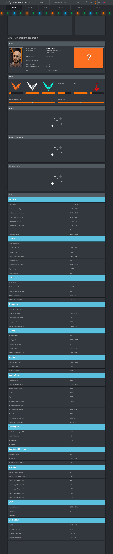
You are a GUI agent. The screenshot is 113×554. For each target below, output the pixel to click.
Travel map (97, 7)
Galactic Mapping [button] (59, 2)
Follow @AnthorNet (45, 552)
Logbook (61, 7)
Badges (30, 7)
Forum (84, 552)
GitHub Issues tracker (68, 552)
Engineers (86, 547)
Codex (77, 2)
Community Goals (74, 547)
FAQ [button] (55, 547)
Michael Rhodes (50, 48)
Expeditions (41, 2)
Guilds (64, 547)
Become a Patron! (56, 552)
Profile (14, 7)
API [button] (103, 547)
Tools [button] (95, 547)
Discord (78, 552)
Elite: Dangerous (11, 548)
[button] (86, 2)
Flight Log (79, 7)
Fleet (45, 7)
